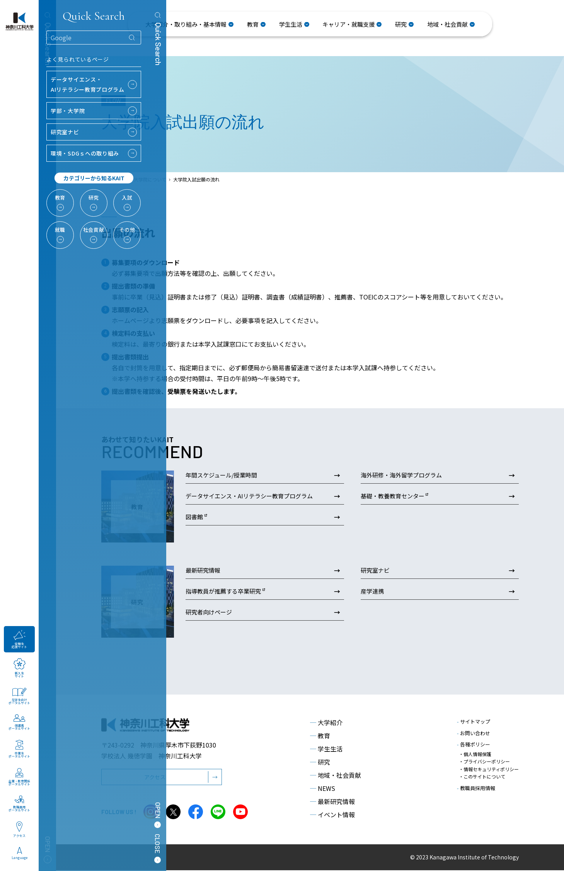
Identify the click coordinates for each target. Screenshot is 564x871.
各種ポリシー (473, 745)
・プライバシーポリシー (484, 762)
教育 (320, 736)
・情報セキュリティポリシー (489, 769)
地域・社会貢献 (335, 775)
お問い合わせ (473, 734)
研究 (320, 762)
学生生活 (326, 749)
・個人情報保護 (475, 754)
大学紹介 (326, 723)
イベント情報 (332, 815)
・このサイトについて (482, 776)
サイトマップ (473, 722)
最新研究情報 (332, 802)
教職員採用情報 (476, 788)
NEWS (322, 789)
